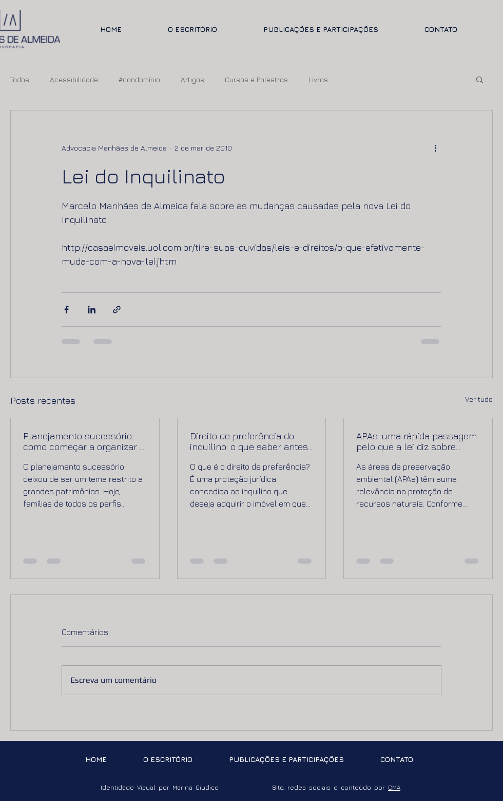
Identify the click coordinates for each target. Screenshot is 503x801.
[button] (480, 79)
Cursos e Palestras (256, 79)
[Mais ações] (435, 147)
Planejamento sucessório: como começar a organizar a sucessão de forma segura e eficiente (84, 441)
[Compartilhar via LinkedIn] (91, 309)
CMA (394, 787)
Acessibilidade (74, 79)
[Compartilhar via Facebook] (66, 309)
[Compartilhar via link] (117, 309)
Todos (19, 79)
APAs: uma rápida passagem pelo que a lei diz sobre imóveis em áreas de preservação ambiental (416, 441)
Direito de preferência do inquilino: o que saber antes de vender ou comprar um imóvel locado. (249, 441)
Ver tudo (479, 399)
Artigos (192, 79)
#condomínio (139, 79)
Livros (318, 79)
